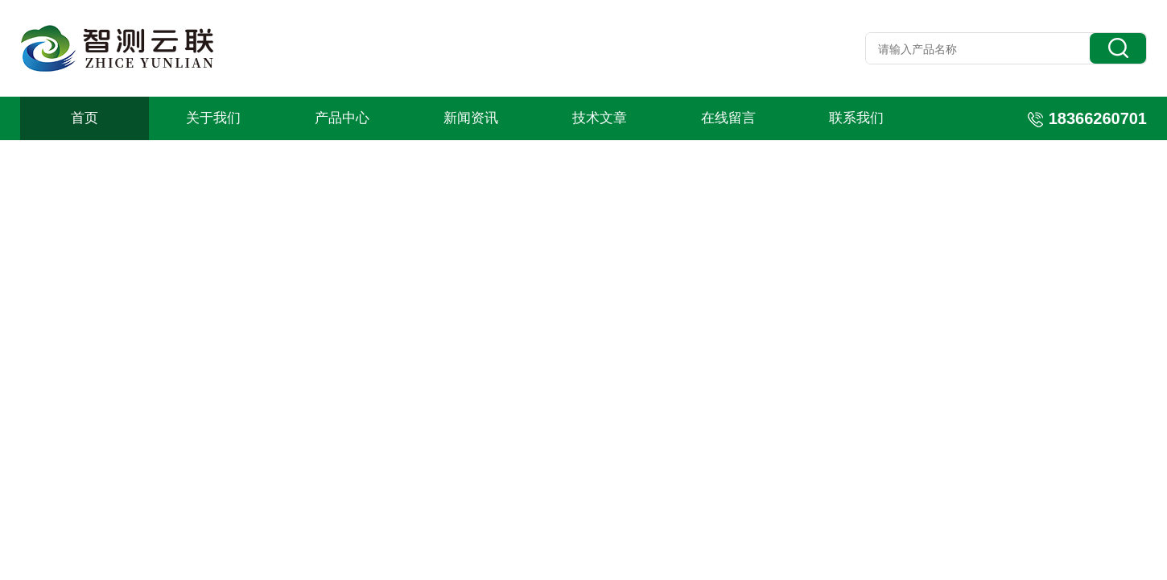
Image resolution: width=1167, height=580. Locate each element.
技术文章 (599, 118)
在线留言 (728, 118)
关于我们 (213, 118)
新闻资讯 (470, 118)
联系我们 (856, 118)
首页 (84, 118)
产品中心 (342, 118)
